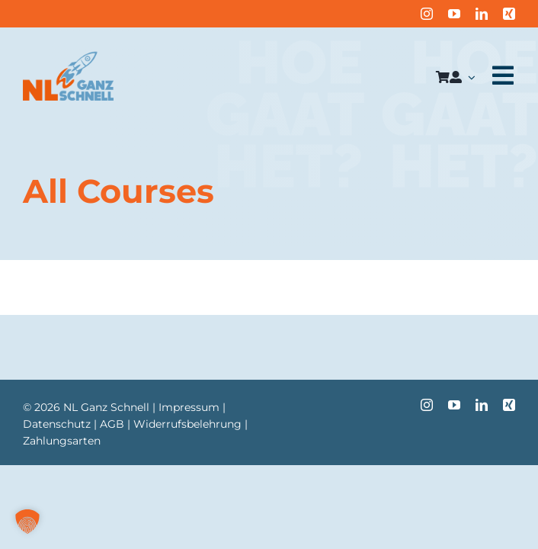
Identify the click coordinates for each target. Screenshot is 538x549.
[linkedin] (482, 14)
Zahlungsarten (62, 441)
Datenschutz (57, 424)
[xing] (509, 14)
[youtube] (454, 14)
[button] (27, 521)
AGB (112, 424)
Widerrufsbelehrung (187, 424)
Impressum (189, 407)
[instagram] (427, 14)
